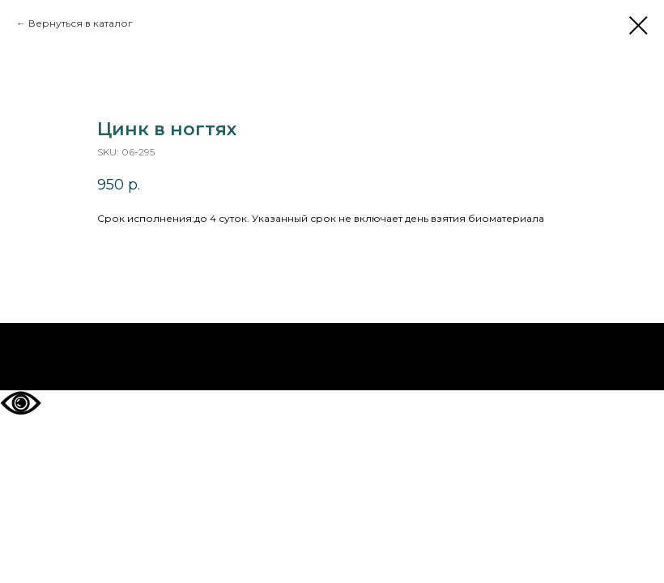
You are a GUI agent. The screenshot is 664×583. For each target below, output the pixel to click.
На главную (332, 357)
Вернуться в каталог (80, 23)
